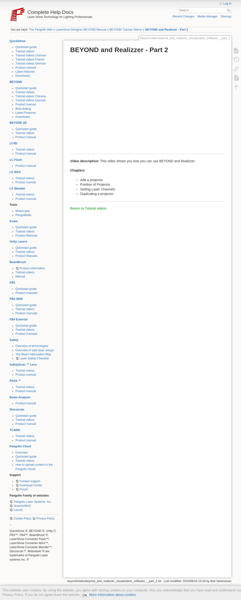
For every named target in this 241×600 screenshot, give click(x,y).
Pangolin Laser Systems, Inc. (33, 501)
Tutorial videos (25, 51)
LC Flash (16, 160)
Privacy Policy (45, 518)
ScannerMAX (22, 506)
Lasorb (18, 510)
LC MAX (15, 172)
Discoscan (17, 409)
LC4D (13, 143)
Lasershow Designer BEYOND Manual (81, 29)
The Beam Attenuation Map (33, 354)
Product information (32, 268)
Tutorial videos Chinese (31, 55)
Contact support (30, 481)
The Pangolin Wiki (41, 29)
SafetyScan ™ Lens (23, 364)
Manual (20, 276)
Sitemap (226, 16)
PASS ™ (15, 381)
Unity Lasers (18, 241)
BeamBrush (18, 262)
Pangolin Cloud (20, 446)
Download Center (31, 485)
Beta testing (23, 108)
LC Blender (17, 188)
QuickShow (18, 41)
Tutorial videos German (31, 63)
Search (229, 10)
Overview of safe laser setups (35, 350)
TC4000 (15, 430)
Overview (22, 452)
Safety (14, 340)
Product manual (26, 67)
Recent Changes (183, 16)
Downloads (23, 75)
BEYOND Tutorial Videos (125, 29)
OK (85, 595)
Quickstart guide (26, 47)
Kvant (14, 221)
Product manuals (27, 293)
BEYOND (16, 82)
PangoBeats (24, 215)
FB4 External (19, 319)
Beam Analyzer (20, 397)
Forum (24, 489)
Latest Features (26, 112)
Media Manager (207, 16)
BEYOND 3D (18, 122)
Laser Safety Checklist (34, 358)
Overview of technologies (32, 346)
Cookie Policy (22, 518)
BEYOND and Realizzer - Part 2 (166, 29)
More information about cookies (112, 595)
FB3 (12, 282)
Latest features (25, 71)
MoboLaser (23, 211)
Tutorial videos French (30, 59)
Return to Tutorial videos (88, 208)
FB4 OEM (16, 299)
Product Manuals (27, 235)
